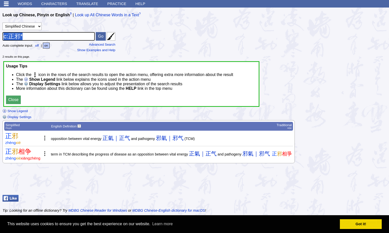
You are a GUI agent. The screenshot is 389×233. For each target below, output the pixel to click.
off (37, 45)
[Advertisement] (346, 180)
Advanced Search (102, 44)
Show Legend (15, 111)
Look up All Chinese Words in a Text (107, 15)
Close (13, 100)
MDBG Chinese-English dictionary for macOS (168, 210)
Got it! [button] (361, 224)
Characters (54, 4)
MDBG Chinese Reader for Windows (97, 210)
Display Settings (17, 117)
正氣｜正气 (116, 138)
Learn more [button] (162, 224)
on (46, 45)
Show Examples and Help (96, 50)
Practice (116, 4)
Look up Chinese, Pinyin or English (36, 15)
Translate (87, 4)
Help (140, 4)
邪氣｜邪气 (169, 138)
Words (25, 4)
